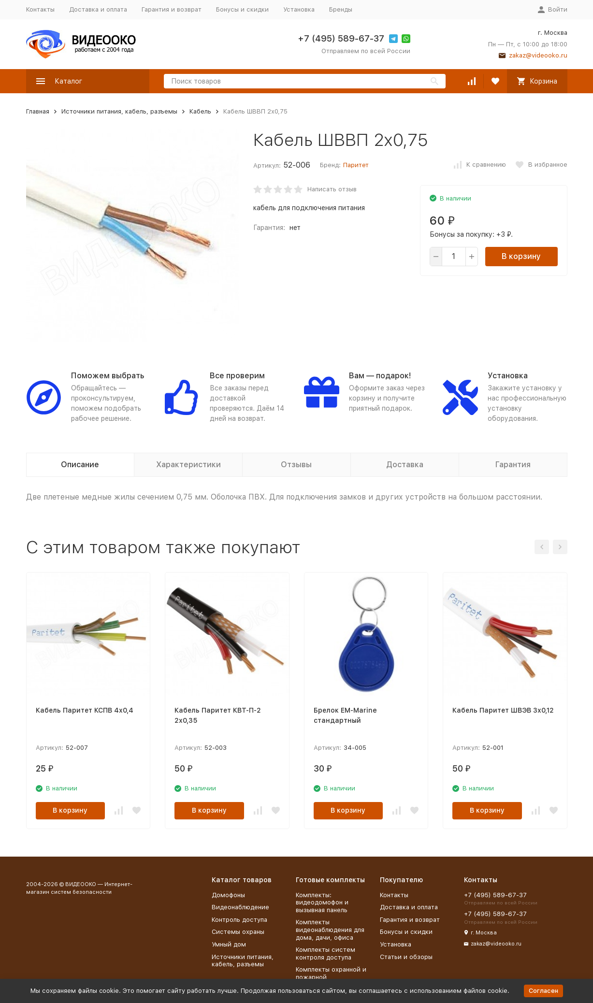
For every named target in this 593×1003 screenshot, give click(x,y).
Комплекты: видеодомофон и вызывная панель (322, 902)
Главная (37, 111)
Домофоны (228, 895)
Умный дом (229, 944)
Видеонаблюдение (240, 907)
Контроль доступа (239, 919)
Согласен (543, 990)
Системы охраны (238, 931)
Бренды (340, 9)
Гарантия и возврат (172, 9)
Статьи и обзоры (406, 956)
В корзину (521, 256)
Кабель (200, 111)
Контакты (40, 9)
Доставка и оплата (98, 9)
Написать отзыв (332, 189)
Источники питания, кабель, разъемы (119, 111)
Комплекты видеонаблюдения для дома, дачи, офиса (330, 929)
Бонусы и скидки (242, 9)
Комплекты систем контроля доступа (325, 953)
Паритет (356, 165)
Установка (299, 9)
